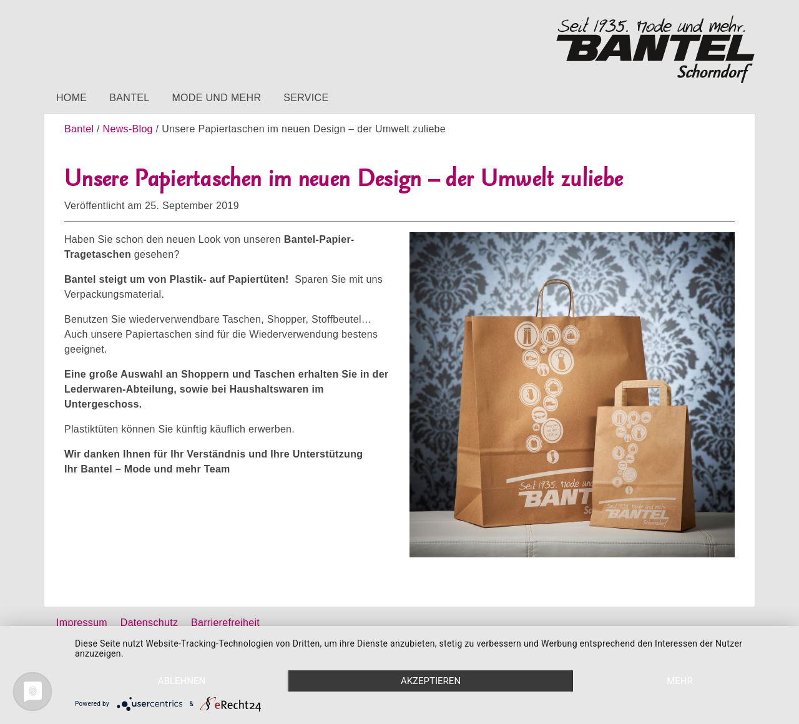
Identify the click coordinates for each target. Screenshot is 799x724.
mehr (680, 681)
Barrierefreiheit (225, 622)
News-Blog (128, 129)
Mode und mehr (216, 97)
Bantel (129, 97)
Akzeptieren (431, 681)
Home (71, 97)
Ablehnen (181, 681)
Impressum (81, 622)
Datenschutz (149, 622)
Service (305, 97)
